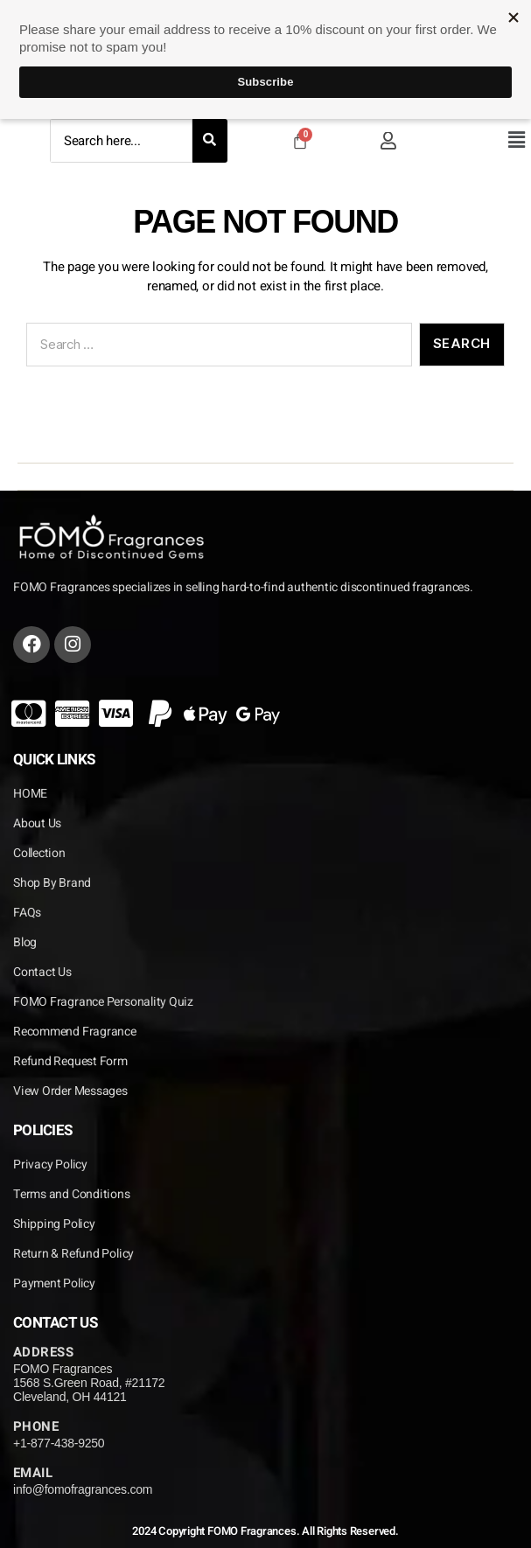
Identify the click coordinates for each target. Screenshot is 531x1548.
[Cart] (300, 141)
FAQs (27, 912)
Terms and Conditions (71, 1194)
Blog (25, 942)
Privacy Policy (50, 1164)
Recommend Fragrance (74, 1031)
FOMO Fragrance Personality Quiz (103, 1002)
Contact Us (42, 972)
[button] (516, 140)
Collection (39, 853)
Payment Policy (54, 1283)
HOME (30, 793)
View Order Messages (70, 1091)
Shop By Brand (52, 883)
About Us (37, 823)
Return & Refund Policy (73, 1254)
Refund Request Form (70, 1061)
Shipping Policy (54, 1224)
